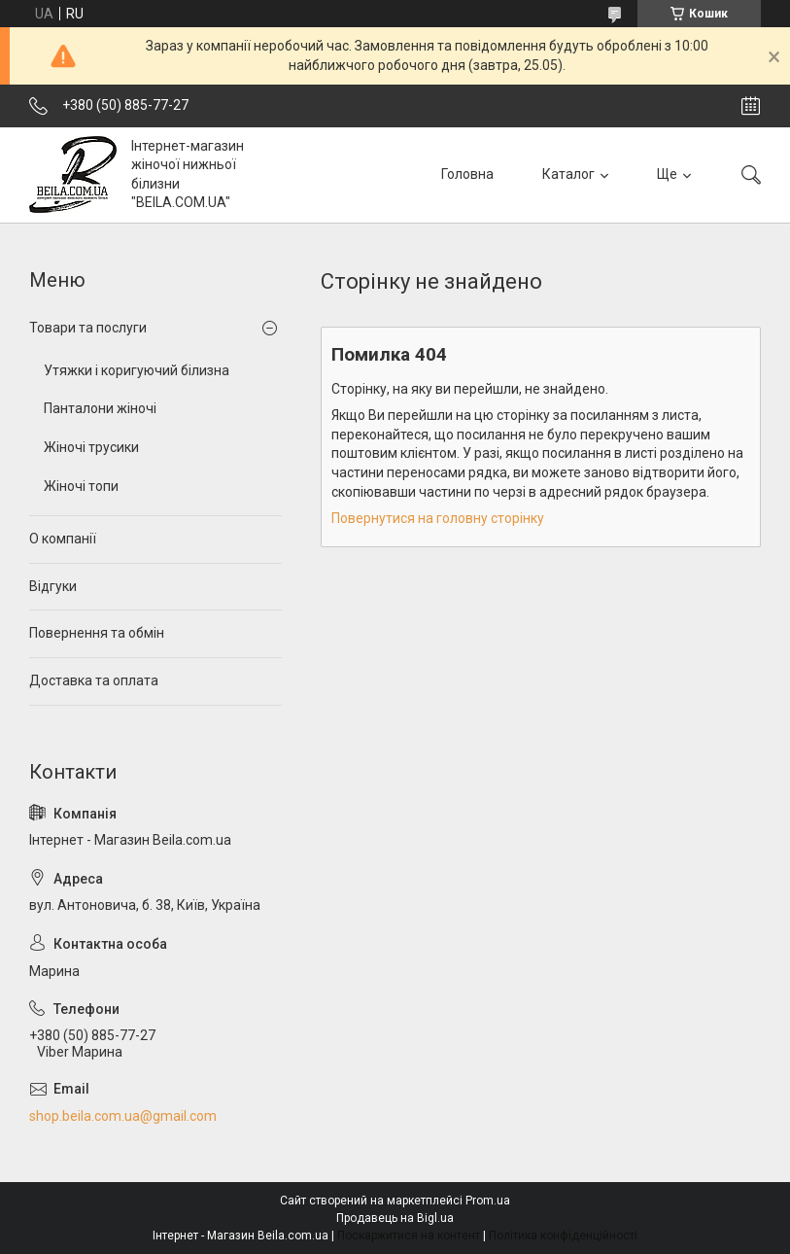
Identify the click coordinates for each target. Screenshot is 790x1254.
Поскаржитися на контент (408, 1235)
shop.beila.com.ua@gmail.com (123, 1116)
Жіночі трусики (91, 447)
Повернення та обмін (96, 633)
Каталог (568, 174)
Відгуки (53, 586)
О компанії (62, 538)
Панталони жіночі (100, 408)
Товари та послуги (88, 327)
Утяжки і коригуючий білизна (136, 370)
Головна (467, 174)
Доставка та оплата (93, 680)
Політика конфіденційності (563, 1235)
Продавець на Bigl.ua (395, 1218)
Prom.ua (487, 1200)
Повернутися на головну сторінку (437, 518)
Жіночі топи (81, 486)
